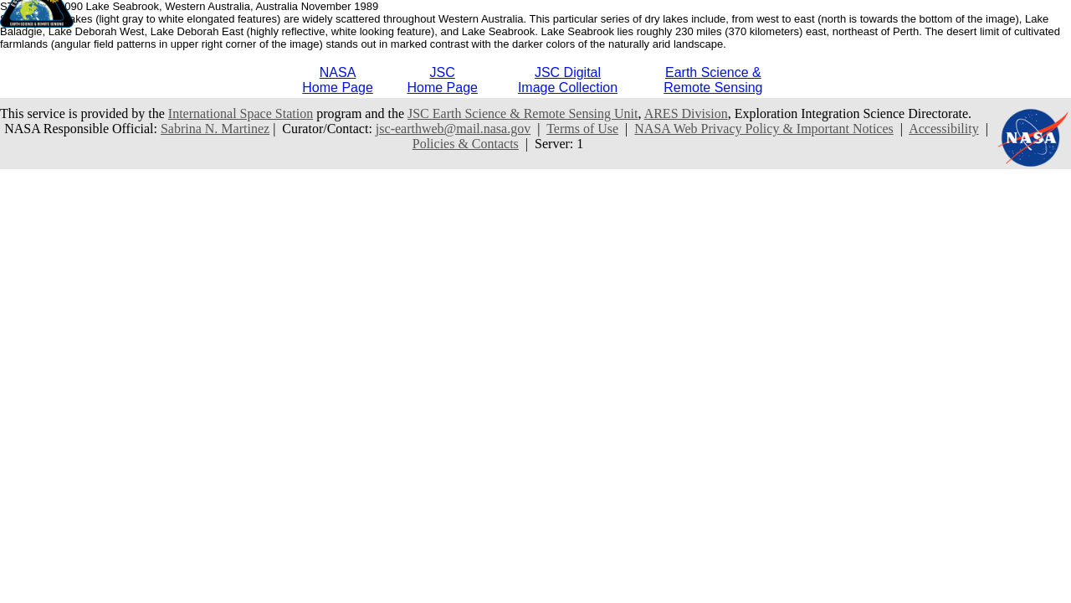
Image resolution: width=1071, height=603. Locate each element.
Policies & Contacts (466, 144)
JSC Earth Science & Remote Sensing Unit (522, 113)
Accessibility (944, 128)
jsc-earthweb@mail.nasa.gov (453, 128)
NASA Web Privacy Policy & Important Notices (764, 128)
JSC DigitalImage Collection (567, 80)
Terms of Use (582, 128)
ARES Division (686, 113)
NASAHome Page (337, 80)
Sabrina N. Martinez (215, 128)
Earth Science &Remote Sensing (713, 80)
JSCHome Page (442, 80)
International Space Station (240, 113)
